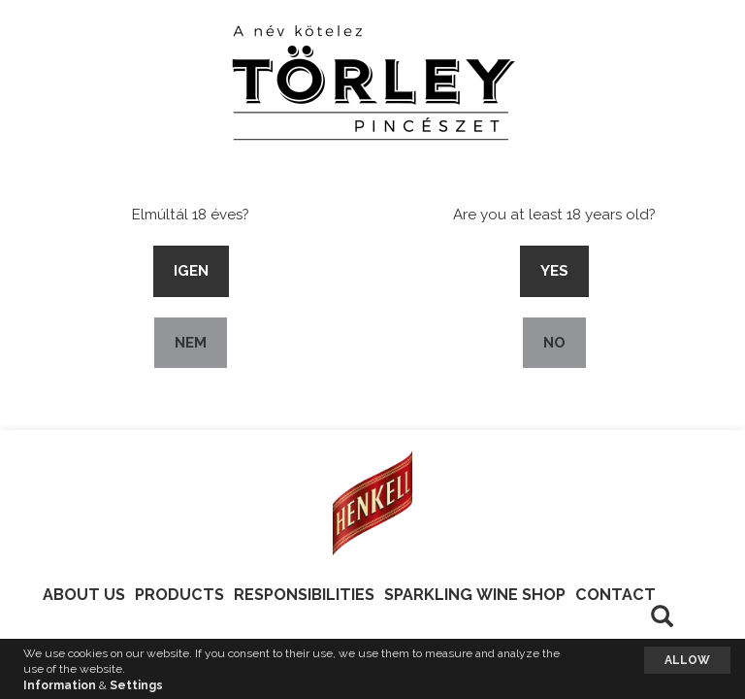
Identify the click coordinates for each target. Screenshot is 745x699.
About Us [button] (84, 594)
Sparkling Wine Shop (475, 594)
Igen (191, 271)
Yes (554, 271)
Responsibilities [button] (304, 594)
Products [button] (179, 594)
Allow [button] (687, 660)
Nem (191, 342)
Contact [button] (615, 594)
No (554, 342)
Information (59, 685)
